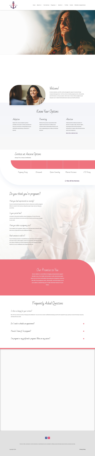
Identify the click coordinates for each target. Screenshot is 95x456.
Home (34, 5)
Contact (71, 5)
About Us (39, 5)
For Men (66, 5)
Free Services (46, 5)
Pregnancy (53, 5)
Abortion (60, 5)
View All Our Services (73, 181)
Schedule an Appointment (80, 5)
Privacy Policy (83, 449)
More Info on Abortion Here (72, 133)
